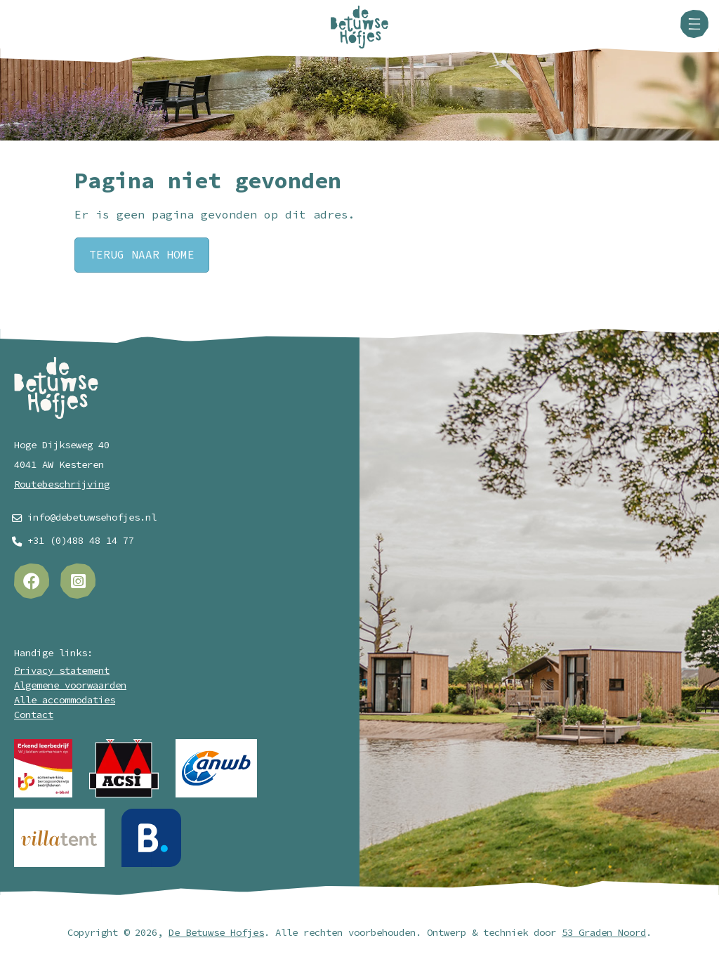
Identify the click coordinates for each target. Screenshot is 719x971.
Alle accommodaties (64, 700)
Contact (33, 715)
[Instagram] (77, 581)
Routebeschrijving (62, 484)
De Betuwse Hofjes (216, 932)
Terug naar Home (141, 255)
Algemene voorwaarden (70, 685)
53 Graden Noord (604, 932)
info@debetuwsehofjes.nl (92, 517)
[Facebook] (31, 581)
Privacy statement (62, 670)
